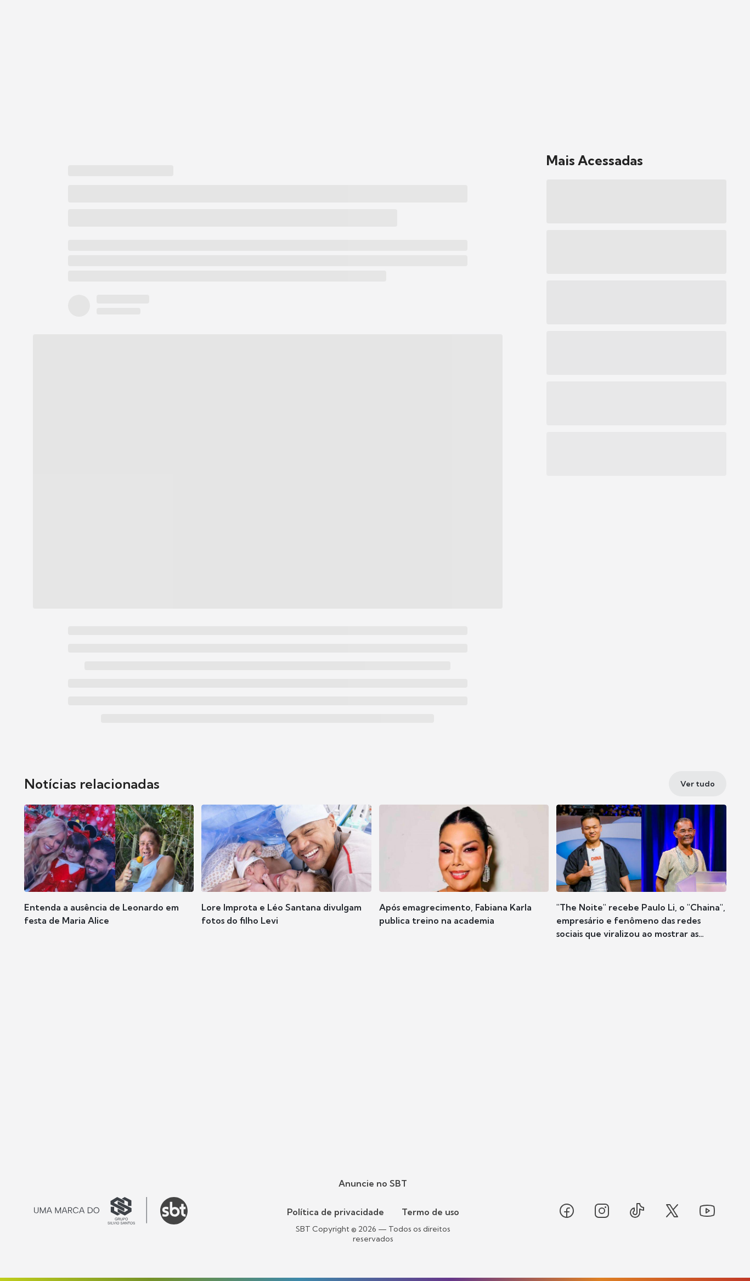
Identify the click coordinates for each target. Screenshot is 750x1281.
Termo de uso (430, 1211)
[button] (109, 881)
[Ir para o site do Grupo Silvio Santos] (90, 1210)
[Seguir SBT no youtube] (707, 1211)
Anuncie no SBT (373, 1183)
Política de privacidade (335, 1211)
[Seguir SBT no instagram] (602, 1211)
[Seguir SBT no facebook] (567, 1211)
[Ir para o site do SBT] (174, 1210)
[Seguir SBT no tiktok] (637, 1211)
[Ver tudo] (697, 783)
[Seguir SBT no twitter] (672, 1211)
